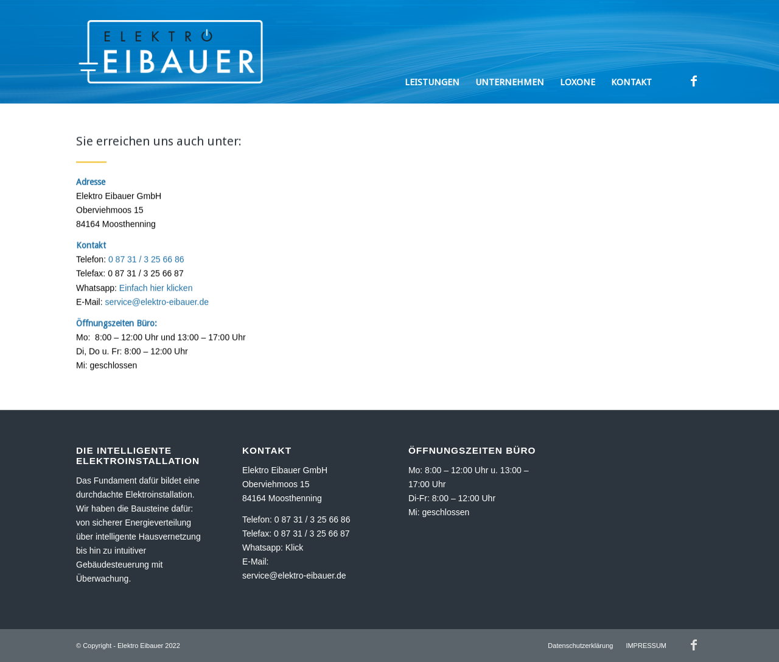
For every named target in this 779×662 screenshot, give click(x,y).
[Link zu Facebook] (694, 81)
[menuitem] (432, 52)
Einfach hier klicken (156, 290)
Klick (294, 547)
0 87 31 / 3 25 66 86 (146, 262)
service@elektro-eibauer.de (157, 304)
